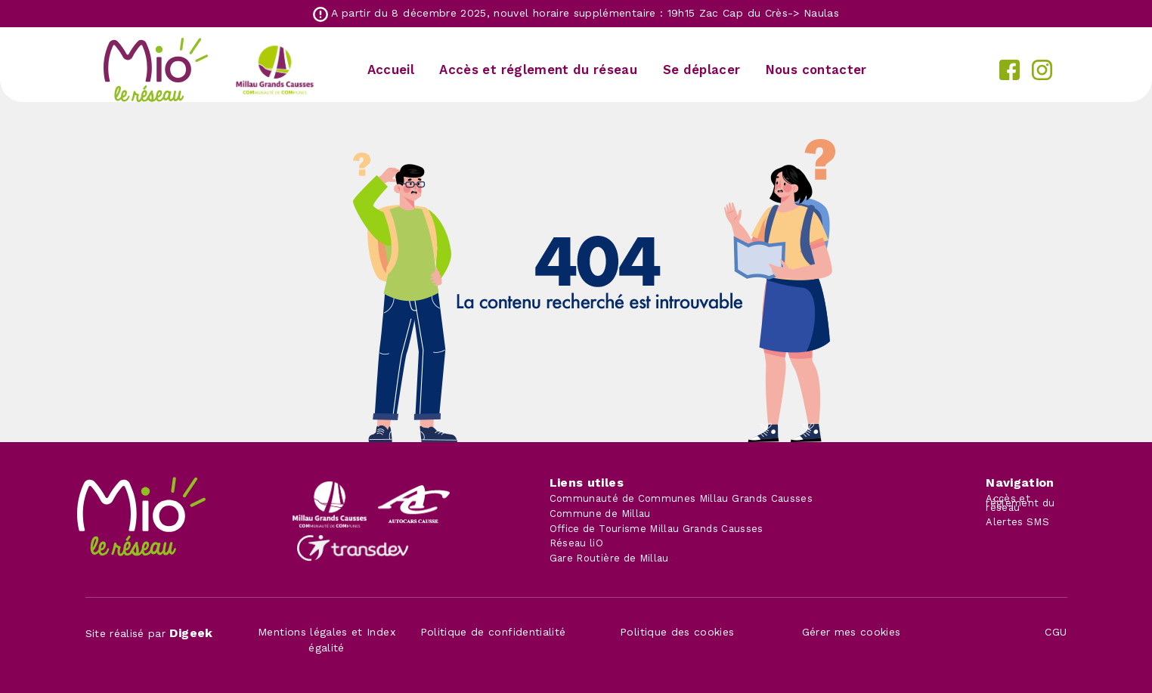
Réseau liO (577, 543)
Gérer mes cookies (851, 632)
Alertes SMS (1017, 521)
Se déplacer (702, 69)
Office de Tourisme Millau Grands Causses (656, 528)
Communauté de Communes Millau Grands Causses (681, 498)
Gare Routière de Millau (609, 558)
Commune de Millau (600, 513)
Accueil (390, 69)
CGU (1056, 632)
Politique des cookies (677, 632)
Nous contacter (816, 69)
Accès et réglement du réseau (538, 69)
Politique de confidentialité (493, 632)
